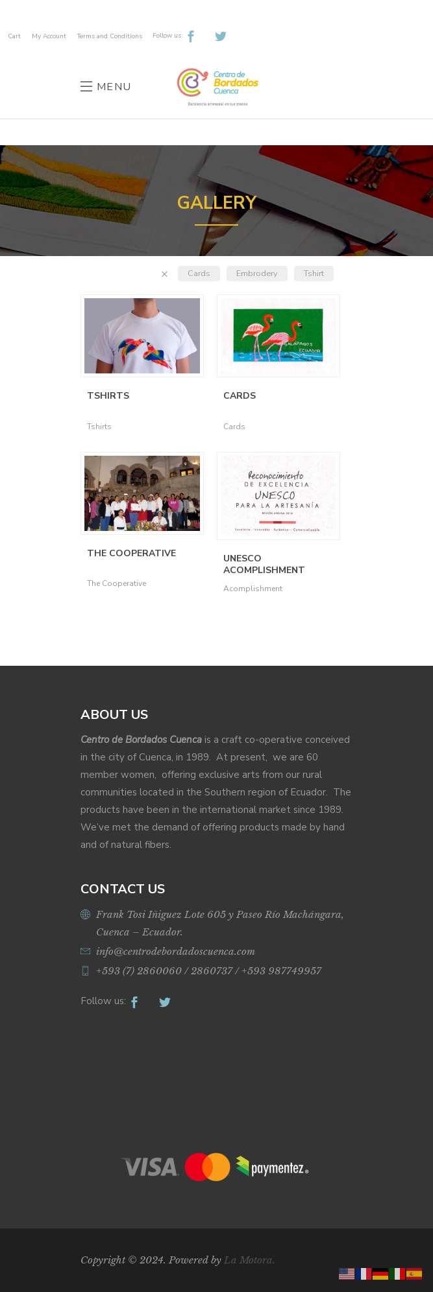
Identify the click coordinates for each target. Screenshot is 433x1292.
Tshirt (314, 273)
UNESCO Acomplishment (264, 564)
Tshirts (108, 396)
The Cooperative (131, 553)
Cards (199, 273)
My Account (49, 36)
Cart (14, 36)
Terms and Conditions (109, 36)
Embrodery (257, 273)
